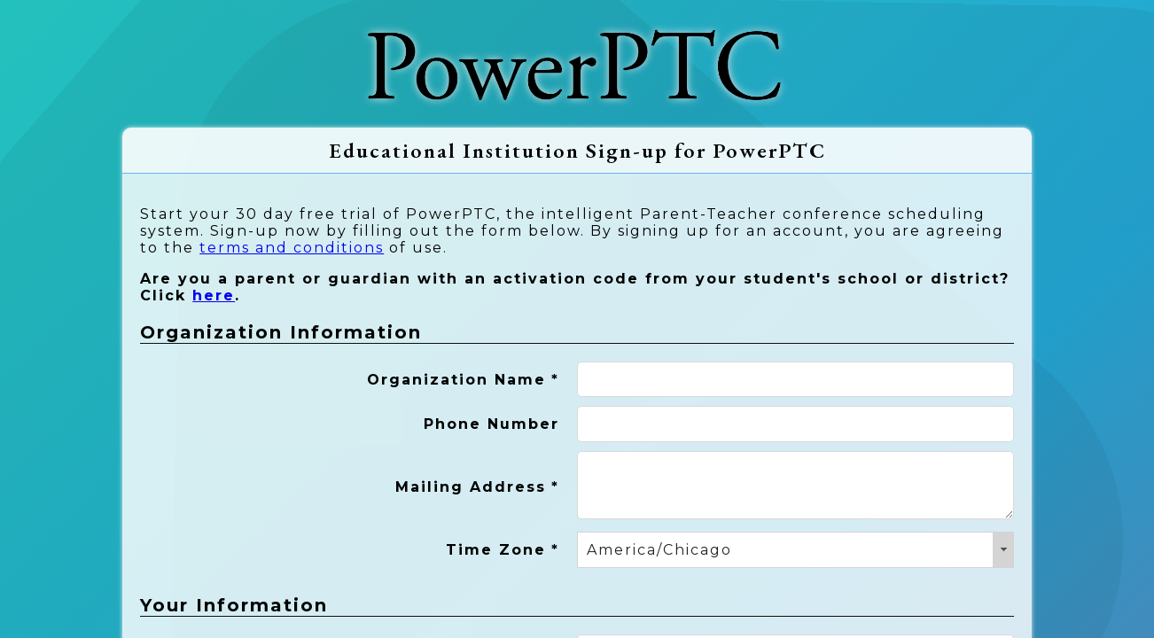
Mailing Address (477, 486)
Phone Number (491, 424)
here (213, 295)
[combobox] (795, 550)
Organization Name (463, 379)
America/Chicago (659, 549)
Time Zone (502, 549)
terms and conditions (291, 247)
